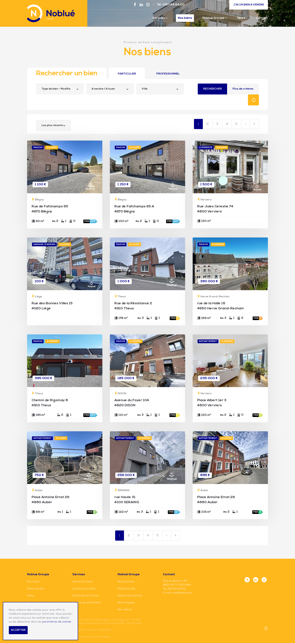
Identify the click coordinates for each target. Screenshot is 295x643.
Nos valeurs (125, 609)
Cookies (106, 637)
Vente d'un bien (82, 581)
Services (159, 18)
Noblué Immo (126, 581)
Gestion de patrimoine (86, 602)
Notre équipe (126, 602)
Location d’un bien (84, 588)
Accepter (18, 630)
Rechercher (212, 89)
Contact (262, 18)
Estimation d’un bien (85, 595)
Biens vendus (35, 588)
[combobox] (60, 89)
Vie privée (95, 637)
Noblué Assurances (130, 595)
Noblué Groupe (214, 18)
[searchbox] (56, 89)
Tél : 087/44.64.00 (171, 4)
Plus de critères (243, 89)
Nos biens (185, 18)
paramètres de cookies (56, 621)
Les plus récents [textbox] (52, 125)
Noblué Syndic (126, 588)
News (241, 18)
